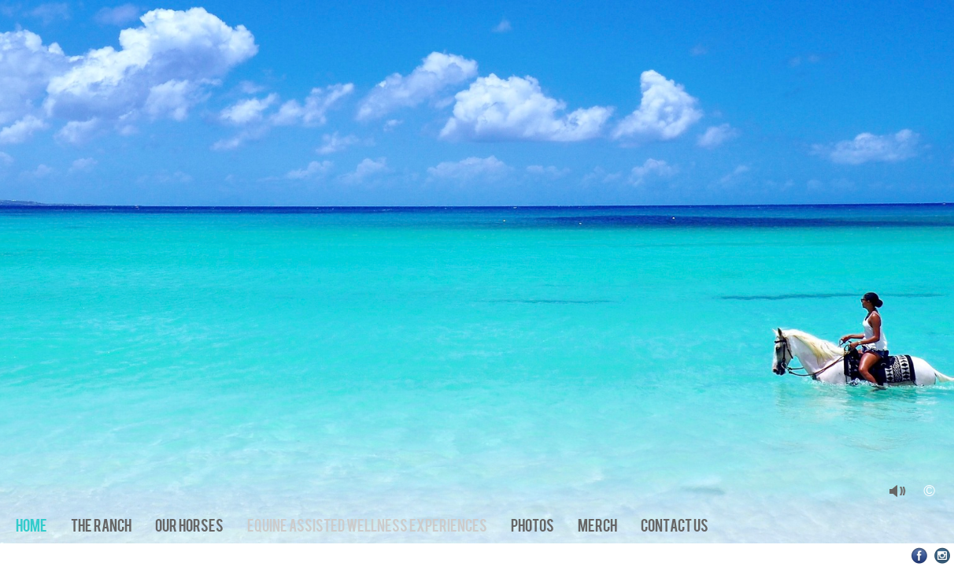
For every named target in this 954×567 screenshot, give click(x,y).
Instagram (942, 555)
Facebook (919, 555)
